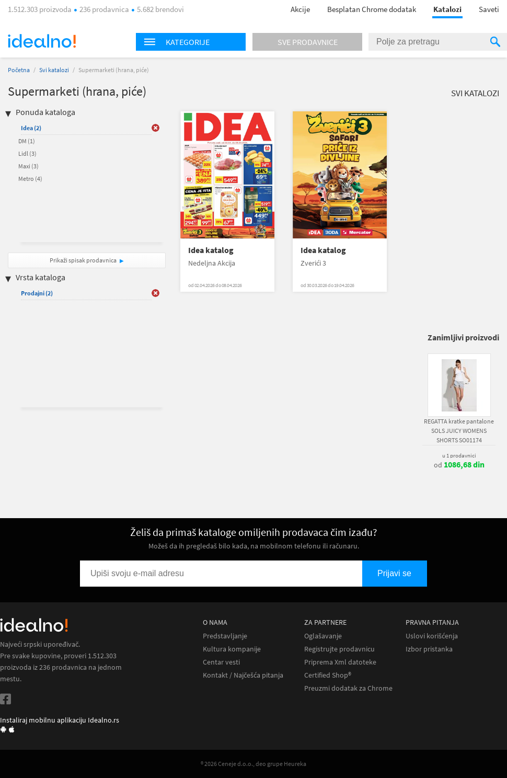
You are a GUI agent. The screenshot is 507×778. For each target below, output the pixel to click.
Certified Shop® (327, 675)
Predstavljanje (225, 636)
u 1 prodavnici (459, 455)
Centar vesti (221, 662)
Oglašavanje (323, 636)
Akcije (300, 9)
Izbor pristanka (429, 649)
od (459, 465)
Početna (19, 70)
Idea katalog (211, 250)
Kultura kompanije (232, 649)
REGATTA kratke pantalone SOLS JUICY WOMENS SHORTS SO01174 (459, 430)
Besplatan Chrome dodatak (371, 9)
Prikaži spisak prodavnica (83, 260)
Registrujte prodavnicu (339, 649)
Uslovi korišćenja (432, 636)
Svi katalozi (54, 70)
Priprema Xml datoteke (340, 662)
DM (26, 141)
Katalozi (447, 9)
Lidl (27, 153)
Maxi (28, 166)
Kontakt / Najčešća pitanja (243, 675)
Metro (30, 178)
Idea (31, 128)
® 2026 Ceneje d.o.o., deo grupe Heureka (253, 764)
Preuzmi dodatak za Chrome (348, 688)
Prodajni (37, 293)
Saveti (489, 9)
